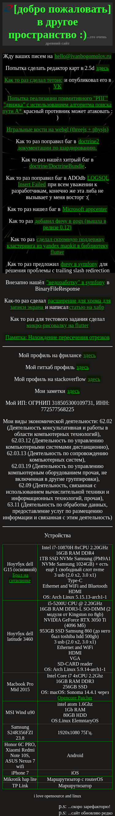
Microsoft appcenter (85, 209)
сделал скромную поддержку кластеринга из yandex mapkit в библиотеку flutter (57, 245)
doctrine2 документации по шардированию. (58, 144)
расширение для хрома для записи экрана (60, 304)
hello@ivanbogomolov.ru (83, 56)
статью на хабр (86, 307)
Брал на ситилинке (20, 577)
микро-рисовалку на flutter (57, 325)
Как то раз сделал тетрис (33, 80)
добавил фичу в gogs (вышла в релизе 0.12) (70, 224)
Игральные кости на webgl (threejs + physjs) (58, 129)
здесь (102, 68)
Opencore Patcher (74, 697)
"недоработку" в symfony (75, 282)
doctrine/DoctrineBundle (56, 166)
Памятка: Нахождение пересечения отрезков (57, 337)
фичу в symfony (79, 264)
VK (58, 86)
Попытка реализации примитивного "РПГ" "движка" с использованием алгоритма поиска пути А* (57, 104)
